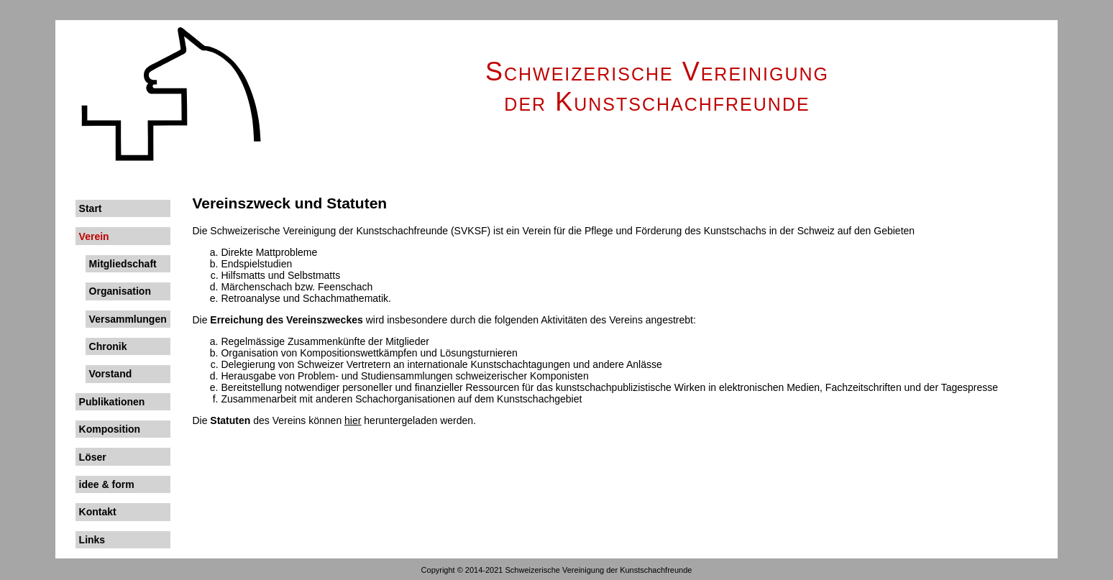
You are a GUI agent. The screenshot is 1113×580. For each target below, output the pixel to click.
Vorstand (110, 373)
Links (92, 540)
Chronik (108, 346)
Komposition (110, 429)
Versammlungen (128, 319)
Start (90, 208)
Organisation (120, 291)
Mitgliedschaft (123, 264)
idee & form (106, 484)
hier (352, 420)
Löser (92, 457)
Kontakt (97, 511)
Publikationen (112, 402)
